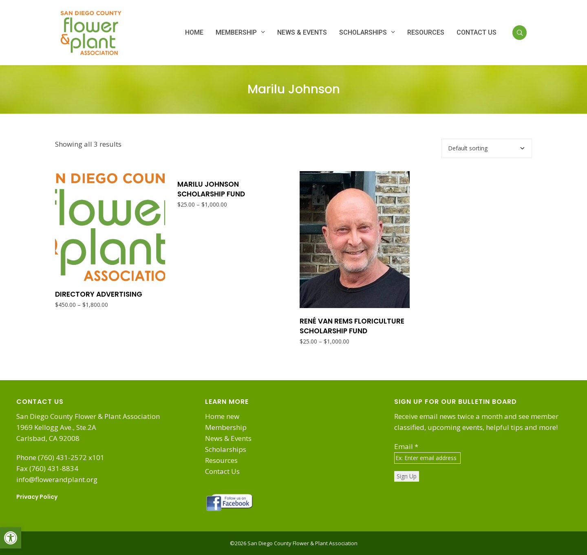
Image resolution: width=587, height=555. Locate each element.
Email (406, 446)
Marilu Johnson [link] (293, 89)
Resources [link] (221, 460)
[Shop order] (486, 148)
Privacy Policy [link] (36, 497)
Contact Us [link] (222, 471)
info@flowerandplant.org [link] (56, 479)
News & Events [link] (228, 438)
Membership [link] (226, 427)
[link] (10, 537)
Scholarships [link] (225, 449)
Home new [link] (222, 416)
